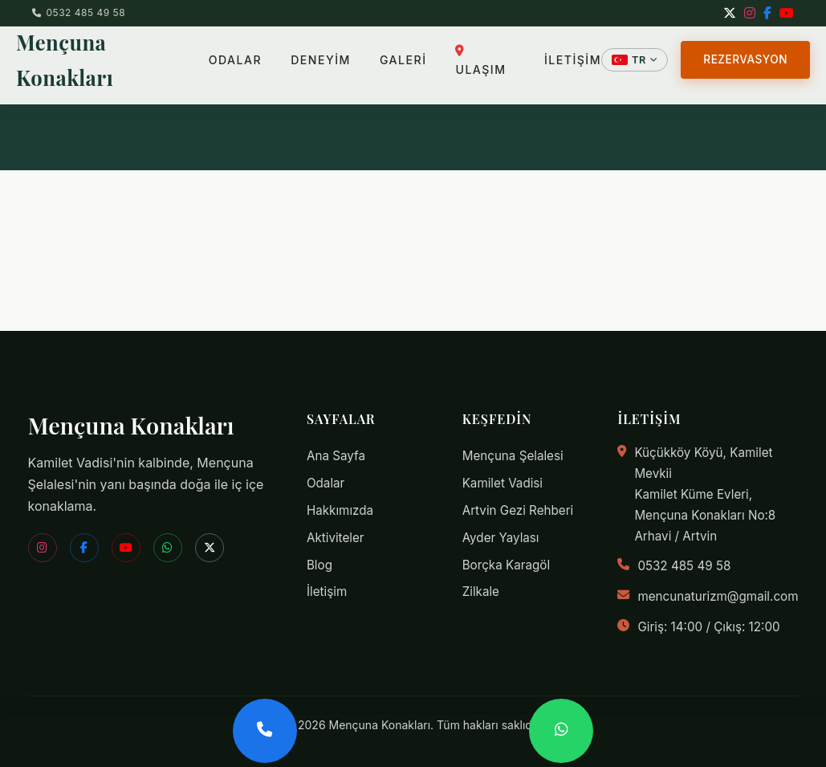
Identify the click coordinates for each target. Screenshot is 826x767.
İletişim (327, 591)
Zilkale (480, 591)
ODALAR (235, 52)
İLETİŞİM (572, 52)
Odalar (325, 483)
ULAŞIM (481, 52)
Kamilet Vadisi (502, 483)
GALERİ (403, 52)
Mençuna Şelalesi (513, 455)
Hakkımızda (340, 510)
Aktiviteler (335, 537)
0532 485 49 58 (78, 12)
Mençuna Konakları (112, 51)
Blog (319, 565)
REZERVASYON (745, 51)
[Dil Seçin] (634, 51)
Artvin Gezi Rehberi (518, 510)
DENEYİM (321, 52)
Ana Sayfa (336, 455)
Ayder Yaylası (500, 537)
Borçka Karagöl (506, 565)
